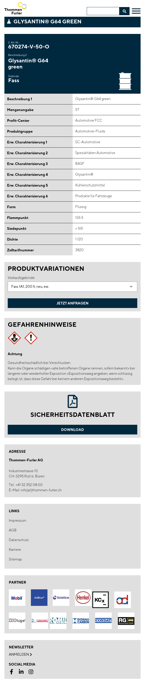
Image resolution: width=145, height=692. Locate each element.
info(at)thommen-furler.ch (41, 490)
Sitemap (15, 559)
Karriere (15, 549)
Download (72, 429)
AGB (13, 530)
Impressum (17, 520)
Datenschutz (19, 540)
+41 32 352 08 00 (29, 485)
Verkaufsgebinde (21, 278)
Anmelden (20, 654)
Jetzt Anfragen (72, 303)
